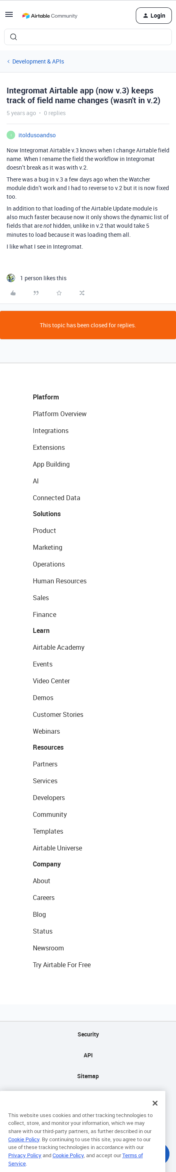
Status (43, 931)
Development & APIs (38, 61)
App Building (51, 464)
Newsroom (48, 947)
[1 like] (36, 278)
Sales (41, 597)
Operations (49, 564)
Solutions (47, 513)
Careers (44, 897)
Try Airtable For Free (62, 964)
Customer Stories (58, 714)
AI (36, 480)
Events (43, 664)
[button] (9, 17)
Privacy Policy (24, 1165)
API (88, 1055)
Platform (46, 396)
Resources (48, 747)
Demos (43, 697)
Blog (39, 914)
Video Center (51, 680)
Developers (49, 797)
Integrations (51, 430)
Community (50, 814)
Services (45, 780)
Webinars (46, 731)
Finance (44, 614)
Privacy (88, 1097)
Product (44, 530)
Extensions (49, 447)
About (41, 880)
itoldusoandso (37, 135)
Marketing (47, 547)
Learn (41, 630)
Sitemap (88, 1076)
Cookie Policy (23, 1149)
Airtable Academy (59, 647)
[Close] (155, 1113)
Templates (48, 831)
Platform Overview (60, 413)
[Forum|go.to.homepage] (50, 15)
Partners (45, 763)
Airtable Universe (57, 847)
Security (88, 1034)
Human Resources (60, 580)
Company (47, 863)
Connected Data (56, 497)
